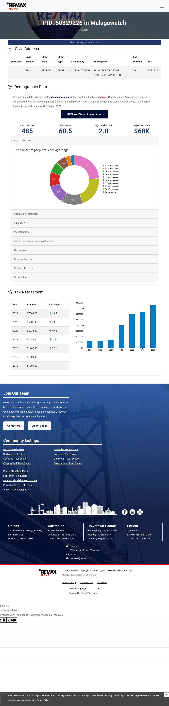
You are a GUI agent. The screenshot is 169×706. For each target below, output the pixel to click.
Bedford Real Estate (14, 454)
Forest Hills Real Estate (16, 471)
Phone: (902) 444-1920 (100, 538)
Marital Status (21, 232)
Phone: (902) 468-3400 (61, 538)
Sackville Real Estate (15, 458)
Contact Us (13, 425)
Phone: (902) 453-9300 (21, 538)
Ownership (20, 250)
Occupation (20, 277)
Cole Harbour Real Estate (68, 463)
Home (84, 29)
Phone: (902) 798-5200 (78, 558)
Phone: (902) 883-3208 (140, 538)
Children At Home (23, 268)
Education (19, 222)
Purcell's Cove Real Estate (18, 485)
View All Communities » (16, 489)
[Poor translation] (12, 620)
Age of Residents (23, 140)
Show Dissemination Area (84, 114)
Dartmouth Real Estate (66, 458)
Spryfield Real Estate (65, 454)
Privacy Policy (43, 700)
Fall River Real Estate (15, 475)
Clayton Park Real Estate (17, 463)
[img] (166, 694)
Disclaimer (102, 582)
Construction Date (24, 259)
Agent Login (39, 425)
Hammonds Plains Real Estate (20, 480)
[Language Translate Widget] (84, 588)
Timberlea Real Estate (66, 449)
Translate (89, 593)
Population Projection (26, 213)
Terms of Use (86, 582)
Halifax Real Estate (13, 449)
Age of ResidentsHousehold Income (33, 241)
